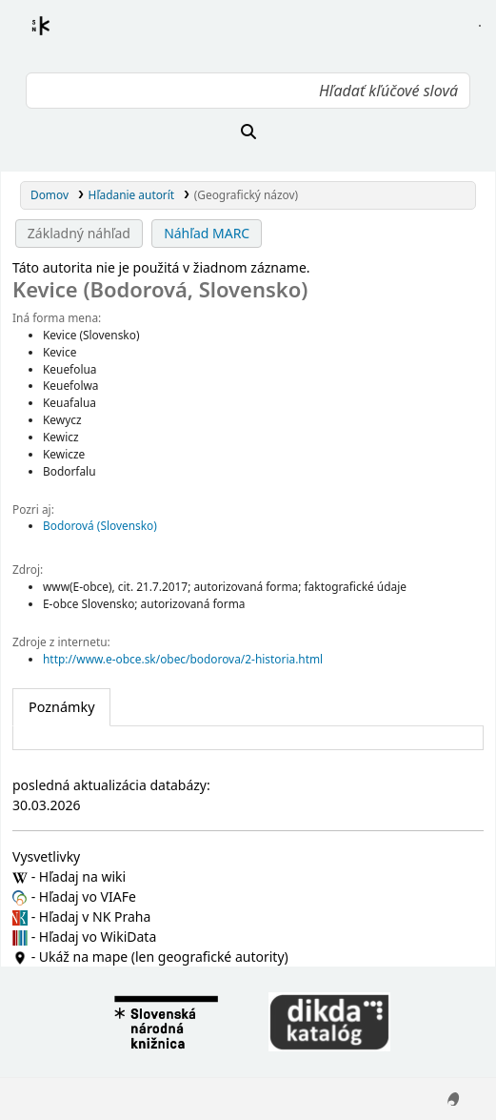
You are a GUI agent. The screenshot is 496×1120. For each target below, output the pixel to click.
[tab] (61, 707)
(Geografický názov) (246, 194)
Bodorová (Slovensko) (100, 525)
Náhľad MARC (206, 233)
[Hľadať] (248, 131)
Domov (49, 194)
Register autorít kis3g (58, 37)
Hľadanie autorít (132, 194)
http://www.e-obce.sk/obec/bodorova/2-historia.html (183, 658)
